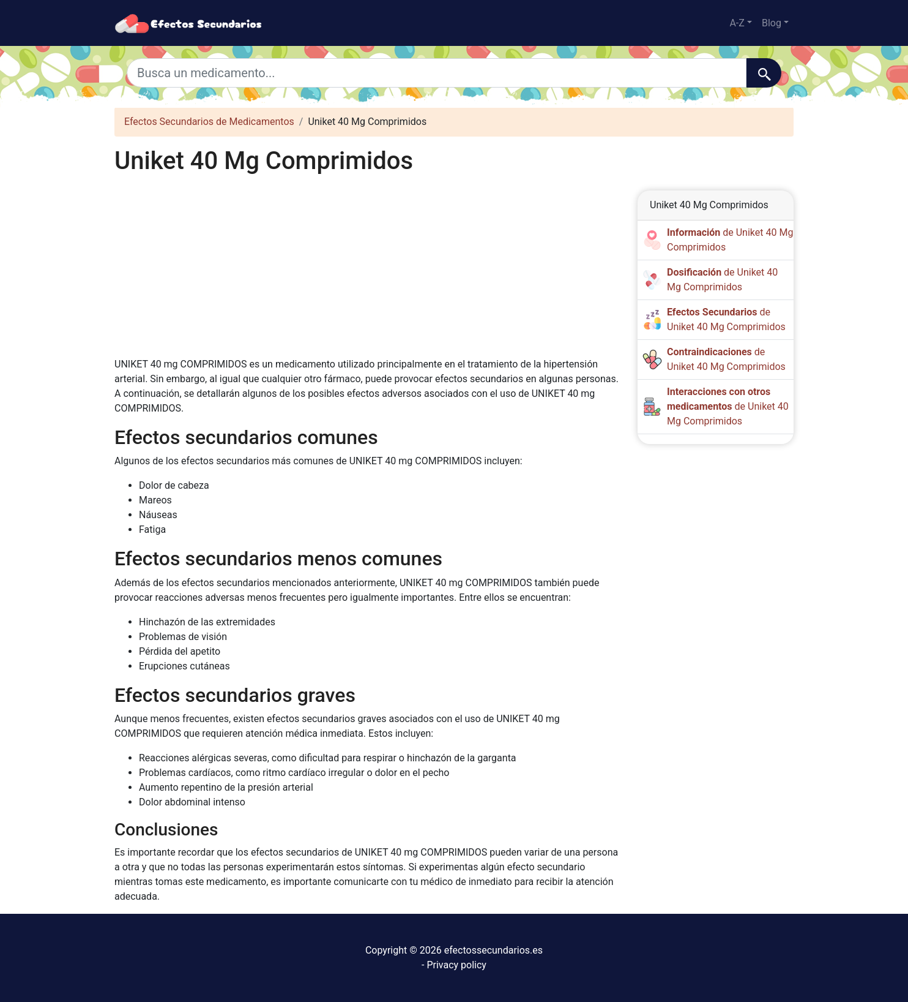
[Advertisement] (366, 266)
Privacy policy (456, 965)
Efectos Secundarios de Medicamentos (209, 121)
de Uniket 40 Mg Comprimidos (728, 406)
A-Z (736, 23)
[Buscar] (763, 73)
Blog (771, 23)
